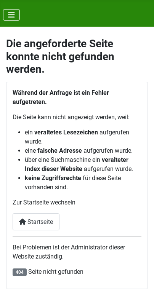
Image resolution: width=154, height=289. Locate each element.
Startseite (36, 221)
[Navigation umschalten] (11, 15)
